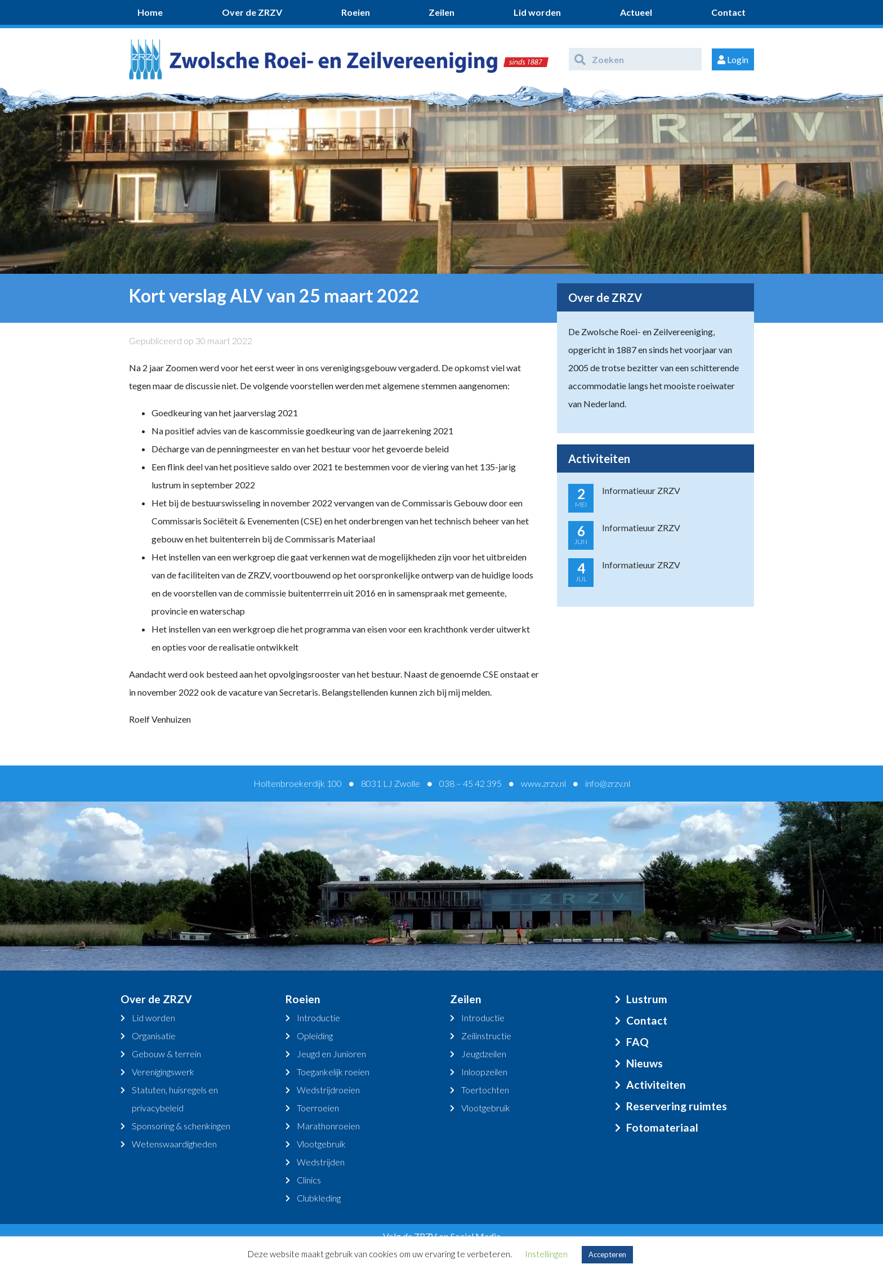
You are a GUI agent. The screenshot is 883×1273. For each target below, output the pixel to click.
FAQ (637, 1041)
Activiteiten (656, 1084)
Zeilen (441, 12)
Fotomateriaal (662, 1127)
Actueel (636, 12)
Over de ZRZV (252, 12)
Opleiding (315, 1035)
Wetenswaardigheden (174, 1143)
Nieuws (644, 1063)
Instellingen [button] (546, 1254)
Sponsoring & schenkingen (181, 1125)
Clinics (309, 1179)
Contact (728, 12)
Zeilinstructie (486, 1035)
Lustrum (646, 998)
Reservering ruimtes (676, 1106)
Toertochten (485, 1089)
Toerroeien (318, 1107)
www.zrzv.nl (543, 783)
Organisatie (154, 1035)
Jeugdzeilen (483, 1053)
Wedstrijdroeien (328, 1089)
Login (732, 59)
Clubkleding (319, 1197)
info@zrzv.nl (607, 783)
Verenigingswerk (163, 1071)
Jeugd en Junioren (331, 1053)
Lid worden (537, 12)
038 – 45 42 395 (470, 783)
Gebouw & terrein (166, 1053)
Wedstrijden (321, 1161)
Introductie (318, 1017)
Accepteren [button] (607, 1254)
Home (150, 12)
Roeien (355, 12)
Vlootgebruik (321, 1143)
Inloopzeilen (484, 1071)
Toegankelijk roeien (333, 1071)
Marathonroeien (328, 1125)
